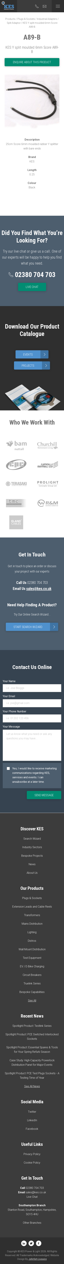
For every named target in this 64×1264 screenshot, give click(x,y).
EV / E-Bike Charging (32, 966)
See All (32, 1000)
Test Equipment (32, 957)
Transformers (32, 915)
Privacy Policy (32, 1154)
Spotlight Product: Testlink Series (32, 1025)
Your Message (11, 726)
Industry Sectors (32, 847)
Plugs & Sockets (26, 19)
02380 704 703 (35, 1188)
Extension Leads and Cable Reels (32, 906)
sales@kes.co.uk (38, 588)
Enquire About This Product (32, 62)
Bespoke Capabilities (32, 992)
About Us (32, 872)
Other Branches (32, 1222)
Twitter (32, 1111)
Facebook (32, 1128)
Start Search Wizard (35, 627)
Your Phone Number (14, 711)
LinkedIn (32, 1120)
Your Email (9, 696)
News (32, 864)
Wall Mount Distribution (32, 949)
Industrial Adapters (47, 19)
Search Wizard (32, 838)
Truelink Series (32, 983)
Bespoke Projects (32, 855)
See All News (32, 1086)
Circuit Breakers (32, 975)
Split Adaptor (14, 23)
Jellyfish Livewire (38, 1259)
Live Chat (32, 287)
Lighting (32, 932)
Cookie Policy (32, 1162)
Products (10, 19)
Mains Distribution (32, 923)
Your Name (9, 681)
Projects (36, 365)
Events (35, 354)
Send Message (44, 795)
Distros (32, 940)
